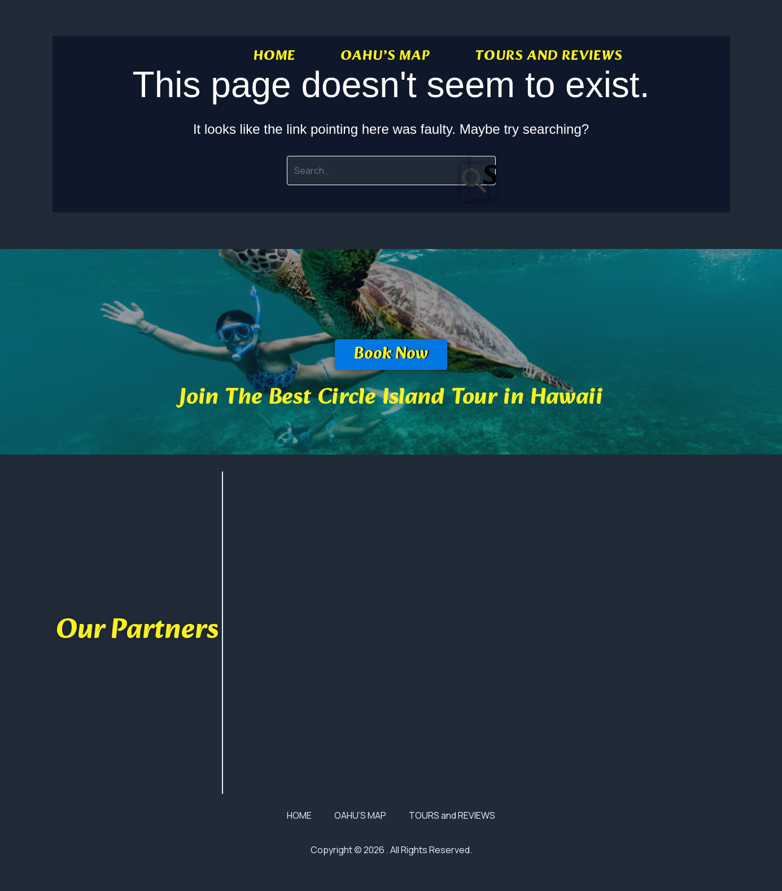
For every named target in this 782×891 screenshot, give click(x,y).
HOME (274, 56)
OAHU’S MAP (385, 56)
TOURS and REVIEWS (549, 56)
